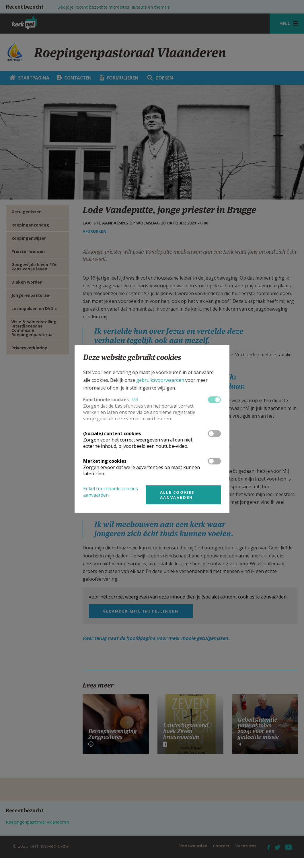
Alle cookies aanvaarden (177, 495)
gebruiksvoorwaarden (160, 380)
